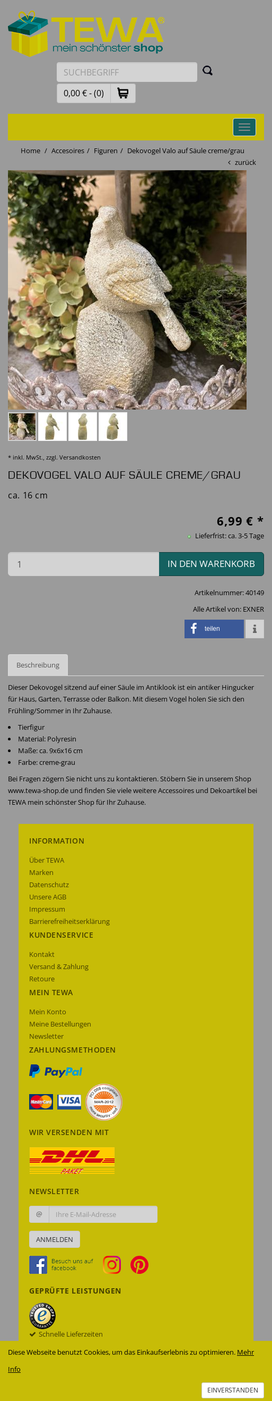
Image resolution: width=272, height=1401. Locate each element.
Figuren (106, 150)
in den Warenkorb (211, 563)
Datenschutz (49, 884)
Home (30, 150)
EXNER (253, 609)
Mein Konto (47, 1011)
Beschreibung (37, 665)
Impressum (47, 909)
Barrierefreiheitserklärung (69, 921)
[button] (123, 92)
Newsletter (46, 1036)
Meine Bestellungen (60, 1024)
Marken (41, 872)
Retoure (42, 978)
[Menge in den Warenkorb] (83, 564)
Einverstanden (232, 1390)
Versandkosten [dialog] (80, 457)
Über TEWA (46, 860)
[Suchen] (208, 70)
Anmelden (54, 1239)
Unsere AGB (47, 897)
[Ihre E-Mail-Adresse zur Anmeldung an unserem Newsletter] (103, 1214)
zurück (245, 162)
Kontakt (42, 954)
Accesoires (67, 150)
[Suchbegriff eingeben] (127, 72)
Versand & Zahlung (59, 966)
